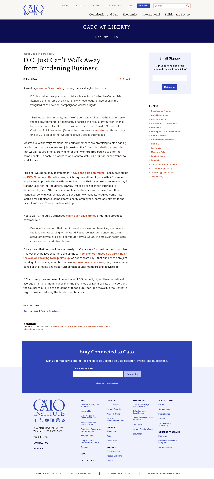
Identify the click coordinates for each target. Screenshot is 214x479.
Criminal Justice (158, 119)
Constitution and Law (103, 14)
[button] (107, 26)
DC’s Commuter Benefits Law (46, 177)
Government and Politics (162, 140)
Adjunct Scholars (114, 456)
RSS (116, 37)
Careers (84, 447)
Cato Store (87, 461)
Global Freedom (158, 136)
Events (96, 6)
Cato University (165, 447)
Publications (114, 6)
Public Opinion (158, 156)
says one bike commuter (88, 172)
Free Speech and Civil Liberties (165, 131)
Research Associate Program (167, 442)
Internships (163, 436)
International (151, 14)
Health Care (157, 144)
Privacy (38, 449)
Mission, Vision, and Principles (90, 405)
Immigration (156, 148)
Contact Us (40, 443)
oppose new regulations (88, 262)
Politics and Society (178, 14)
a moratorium (101, 130)
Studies (161, 419)
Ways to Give (113, 404)
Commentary (164, 409)
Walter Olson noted (51, 88)
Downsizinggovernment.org (164, 474)
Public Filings (164, 414)
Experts (80, 6)
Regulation (156, 160)
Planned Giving (113, 414)
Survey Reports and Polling (165, 424)
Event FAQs (112, 441)
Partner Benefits (114, 409)
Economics (130, 14)
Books (161, 404)
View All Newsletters (107, 383)
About (65, 6)
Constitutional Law (160, 115)
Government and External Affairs (88, 423)
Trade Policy (157, 177)
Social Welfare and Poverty (164, 164)
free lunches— (88, 253)
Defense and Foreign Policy (164, 123)
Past (109, 436)
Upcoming (111, 431)
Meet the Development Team (115, 420)
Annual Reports (88, 436)
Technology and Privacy (162, 172)
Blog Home (101, 37)
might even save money (81, 215)
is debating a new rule (109, 147)
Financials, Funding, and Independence (91, 430)
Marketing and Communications (88, 417)
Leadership (86, 411)
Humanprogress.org (119, 474)
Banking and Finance (161, 111)
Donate (143, 5)
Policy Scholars (113, 451)
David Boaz (31, 79)
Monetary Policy (158, 152)
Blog (130, 6)
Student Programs (169, 432)
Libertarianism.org (80, 474)
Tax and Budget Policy (161, 168)
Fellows (110, 461)
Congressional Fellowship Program (90, 442)
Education (156, 127)
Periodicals (139, 401)
